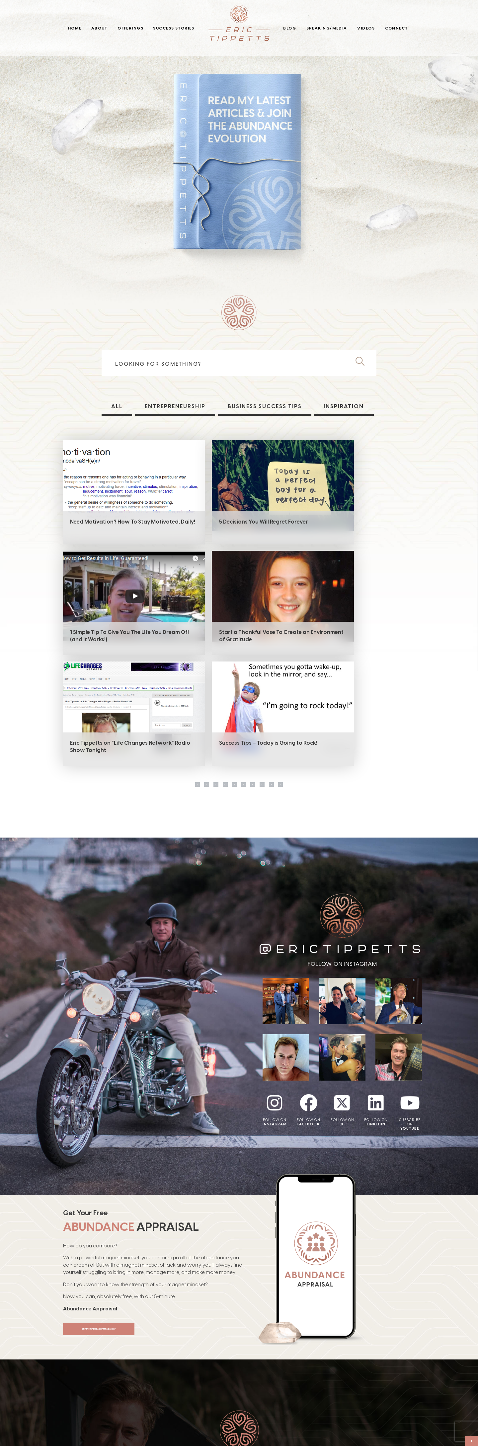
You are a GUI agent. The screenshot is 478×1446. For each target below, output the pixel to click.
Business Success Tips (264, 406)
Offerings (130, 28)
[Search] (362, 361)
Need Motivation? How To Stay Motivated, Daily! (109, 525)
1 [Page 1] (166, 681)
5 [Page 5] (249, 681)
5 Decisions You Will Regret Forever (232, 521)
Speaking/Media (326, 28)
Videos (366, 28)
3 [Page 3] (207, 681)
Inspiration (344, 406)
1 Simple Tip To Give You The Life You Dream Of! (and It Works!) (354, 525)
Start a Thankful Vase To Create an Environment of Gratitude (114, 638)
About (99, 28)
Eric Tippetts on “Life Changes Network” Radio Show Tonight (227, 638)
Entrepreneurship (174, 406)
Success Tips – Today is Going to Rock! (357, 634)
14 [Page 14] (312, 681)
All (116, 406)
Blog (289, 28)
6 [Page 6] (270, 681)
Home (75, 28)
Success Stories (174, 28)
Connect (396, 28)
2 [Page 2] (186, 681)
